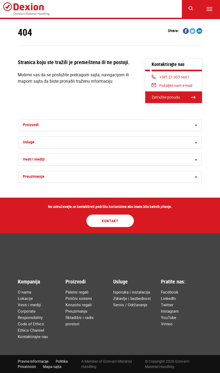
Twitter (167, 304)
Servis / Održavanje (130, 304)
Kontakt (110, 220)
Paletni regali (77, 292)
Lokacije (25, 298)
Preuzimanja (33, 176)
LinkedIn (168, 298)
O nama (24, 292)
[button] (196, 125)
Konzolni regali (78, 304)
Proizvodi (31, 124)
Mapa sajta (52, 366)
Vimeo (167, 323)
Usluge (28, 141)
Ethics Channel (31, 330)
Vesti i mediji (34, 159)
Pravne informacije (33, 361)
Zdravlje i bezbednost (132, 298)
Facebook (169, 292)
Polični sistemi (78, 298)
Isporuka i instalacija (131, 292)
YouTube (168, 317)
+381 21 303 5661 (170, 76)
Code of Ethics (31, 323)
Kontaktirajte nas (33, 336)
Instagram (170, 311)
